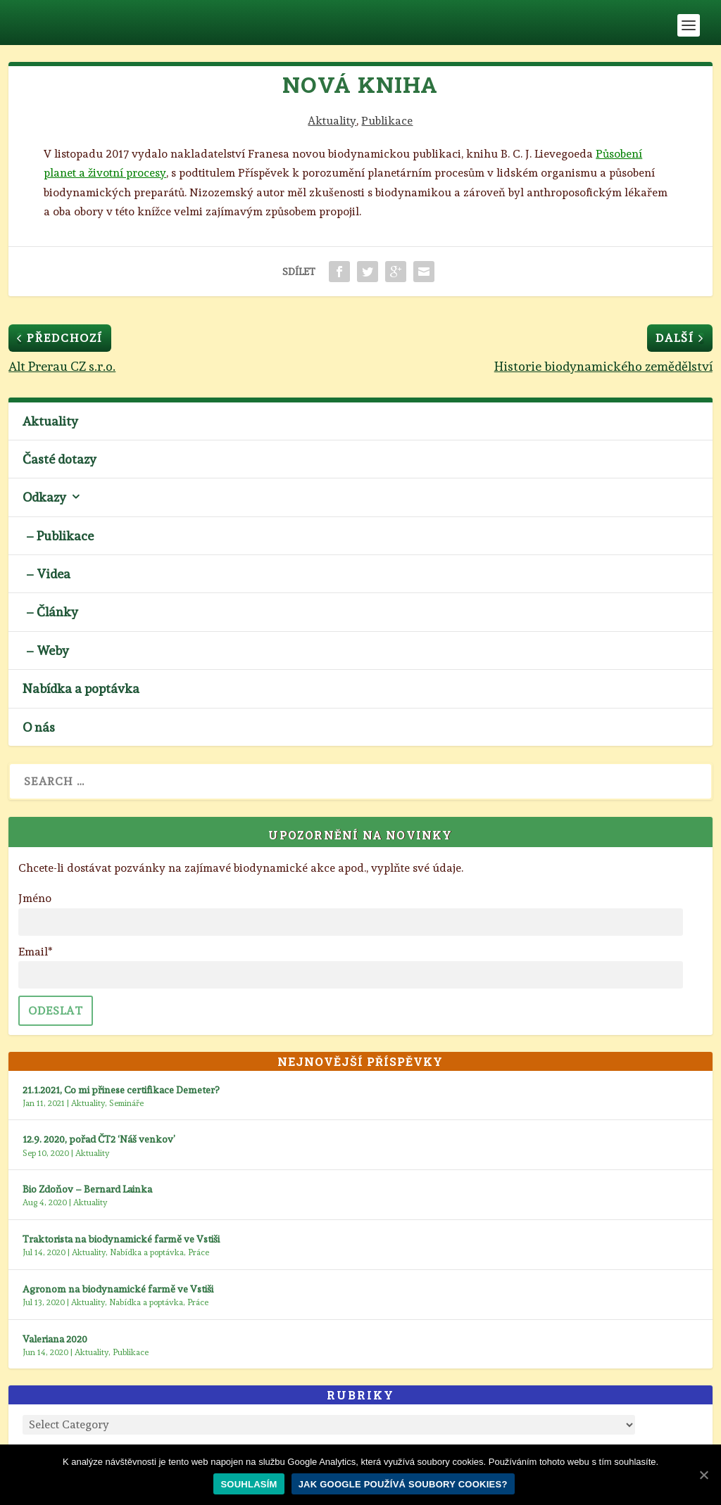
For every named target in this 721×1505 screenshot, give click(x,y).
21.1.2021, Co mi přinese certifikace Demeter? (121, 1090)
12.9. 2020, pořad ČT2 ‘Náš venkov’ (99, 1139)
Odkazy (44, 497)
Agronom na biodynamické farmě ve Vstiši (118, 1289)
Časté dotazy (59, 459)
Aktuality (332, 120)
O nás (39, 727)
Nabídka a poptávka (81, 688)
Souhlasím (248, 1484)
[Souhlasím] (703, 1475)
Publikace (387, 120)
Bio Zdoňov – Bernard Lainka (87, 1189)
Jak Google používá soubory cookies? (403, 1484)
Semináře (126, 1103)
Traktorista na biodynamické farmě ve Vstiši (121, 1239)
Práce (198, 1252)
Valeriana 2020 (55, 1339)
